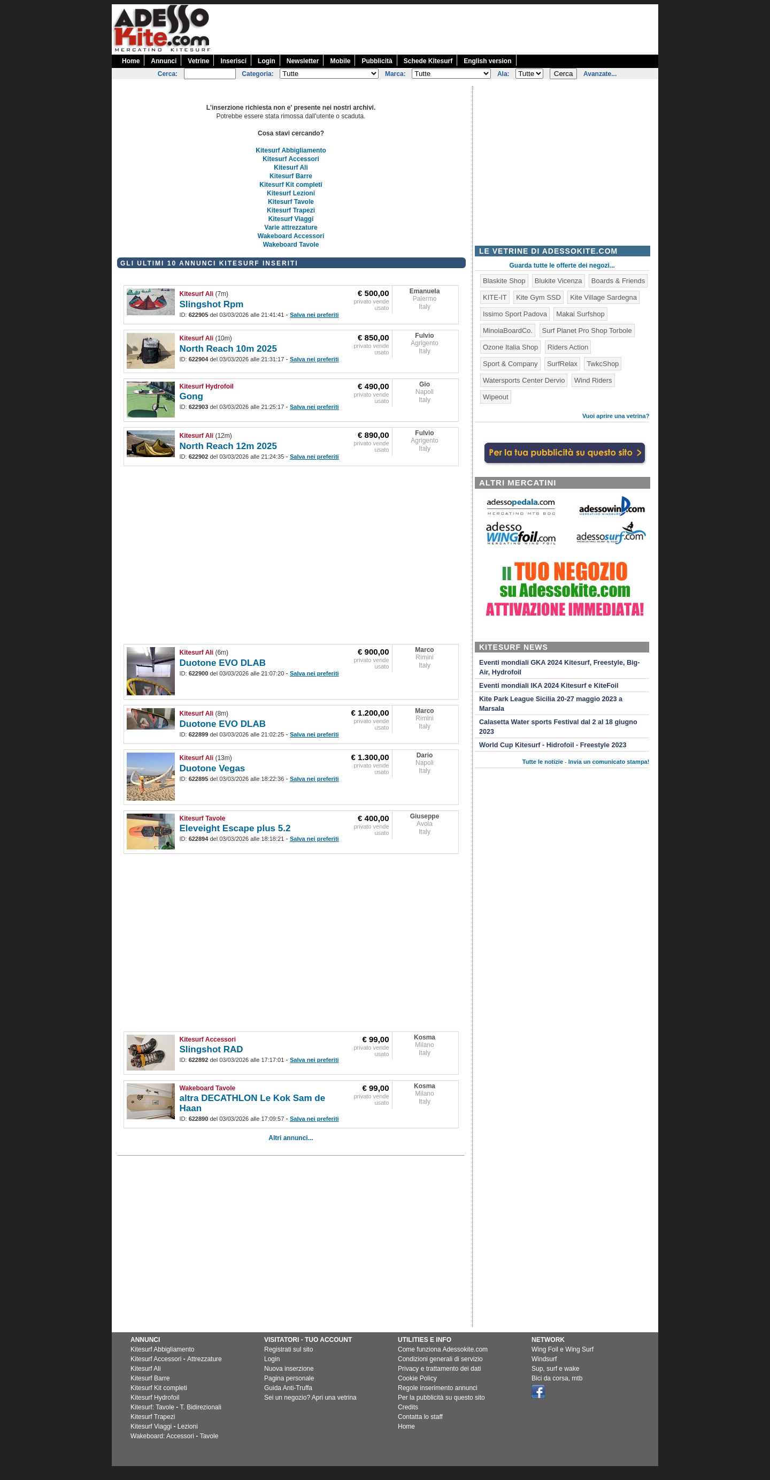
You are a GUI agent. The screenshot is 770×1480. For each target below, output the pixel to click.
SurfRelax (562, 364)
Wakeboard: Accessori (162, 1436)
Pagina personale (289, 1378)
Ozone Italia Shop (510, 347)
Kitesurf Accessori (291, 159)
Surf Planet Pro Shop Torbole (587, 331)
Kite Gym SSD (538, 297)
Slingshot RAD (211, 1049)
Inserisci (233, 61)
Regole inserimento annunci (438, 1388)
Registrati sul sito (288, 1349)
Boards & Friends (618, 281)
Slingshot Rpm (212, 304)
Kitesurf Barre (291, 176)
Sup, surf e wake (555, 1368)
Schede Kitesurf (428, 61)
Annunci (163, 61)
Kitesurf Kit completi (290, 184)
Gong (191, 396)
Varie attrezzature (290, 227)
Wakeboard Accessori (291, 236)
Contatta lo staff (420, 1417)
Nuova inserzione (289, 1368)
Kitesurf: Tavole (152, 1407)
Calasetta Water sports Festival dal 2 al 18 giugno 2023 (558, 726)
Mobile (340, 61)
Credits (408, 1407)
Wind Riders (593, 380)
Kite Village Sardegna (603, 297)
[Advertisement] (463, 28)
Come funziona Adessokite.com (443, 1349)
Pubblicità (376, 61)
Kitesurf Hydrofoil (207, 386)
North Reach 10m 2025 (228, 349)
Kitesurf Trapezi (291, 210)
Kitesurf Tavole (291, 202)
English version (487, 61)
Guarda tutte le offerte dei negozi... (562, 265)
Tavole (209, 1436)
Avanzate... (600, 74)
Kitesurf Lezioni (291, 193)
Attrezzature (204, 1359)
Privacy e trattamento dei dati (439, 1368)
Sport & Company (510, 364)
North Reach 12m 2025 (228, 446)
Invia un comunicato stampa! (609, 761)
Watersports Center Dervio (524, 380)
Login (266, 61)
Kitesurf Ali (291, 167)
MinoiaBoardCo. (508, 331)
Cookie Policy (417, 1378)
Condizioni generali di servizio (440, 1359)
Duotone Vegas (212, 768)
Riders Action (568, 347)
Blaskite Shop (504, 281)
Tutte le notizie (542, 761)
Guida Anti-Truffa (288, 1388)
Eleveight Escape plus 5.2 (235, 828)
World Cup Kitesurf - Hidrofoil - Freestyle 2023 (552, 745)
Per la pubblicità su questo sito (441, 1397)
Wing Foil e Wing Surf (563, 1349)
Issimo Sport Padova (515, 314)
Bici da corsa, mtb (557, 1378)
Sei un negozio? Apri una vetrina (310, 1397)
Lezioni (188, 1426)
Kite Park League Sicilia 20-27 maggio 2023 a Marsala (550, 703)
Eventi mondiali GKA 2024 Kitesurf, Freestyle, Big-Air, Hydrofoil (559, 667)
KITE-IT (495, 297)
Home (131, 61)
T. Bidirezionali (200, 1407)
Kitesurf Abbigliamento (291, 150)
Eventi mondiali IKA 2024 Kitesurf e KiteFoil (549, 685)
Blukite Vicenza (558, 281)
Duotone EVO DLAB (223, 663)
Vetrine (198, 61)
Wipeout (496, 397)
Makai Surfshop (580, 314)
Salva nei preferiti (314, 315)
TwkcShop (603, 364)
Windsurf (544, 1359)
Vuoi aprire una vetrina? (616, 416)
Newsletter (303, 61)
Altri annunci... (290, 1138)
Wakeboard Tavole (291, 244)
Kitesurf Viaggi (290, 219)
